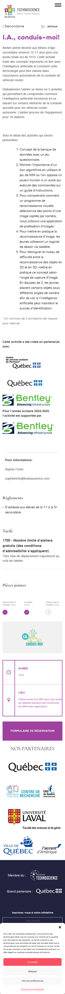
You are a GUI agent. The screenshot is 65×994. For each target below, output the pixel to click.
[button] (60, 930)
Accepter (32, 964)
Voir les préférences (33, 983)
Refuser (32, 974)
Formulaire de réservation (32, 731)
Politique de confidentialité (32, 992)
